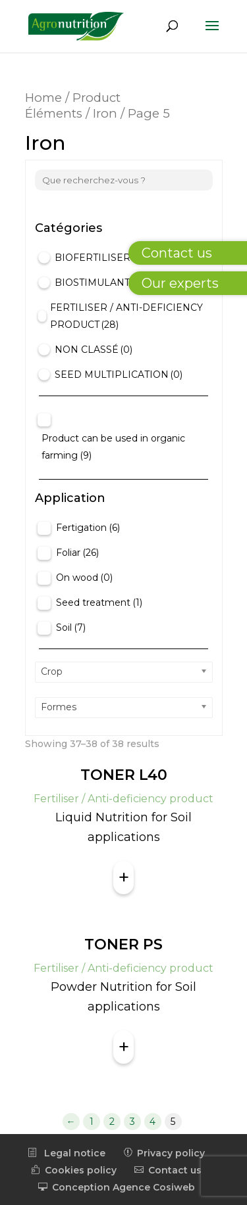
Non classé (93, 349)
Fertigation (88, 528)
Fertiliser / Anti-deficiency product (126, 316)
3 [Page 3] (132, 1121)
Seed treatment (99, 602)
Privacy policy (164, 1153)
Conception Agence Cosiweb (116, 1187)
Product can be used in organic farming (113, 446)
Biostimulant (101, 282)
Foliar (77, 552)
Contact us (168, 1170)
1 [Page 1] (92, 1121)
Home (43, 97)
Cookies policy (74, 1170)
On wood (84, 577)
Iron (105, 113)
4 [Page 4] (152, 1121)
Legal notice (66, 1153)
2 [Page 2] (112, 1121)
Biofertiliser (99, 257)
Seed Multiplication (118, 374)
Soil (71, 627)
